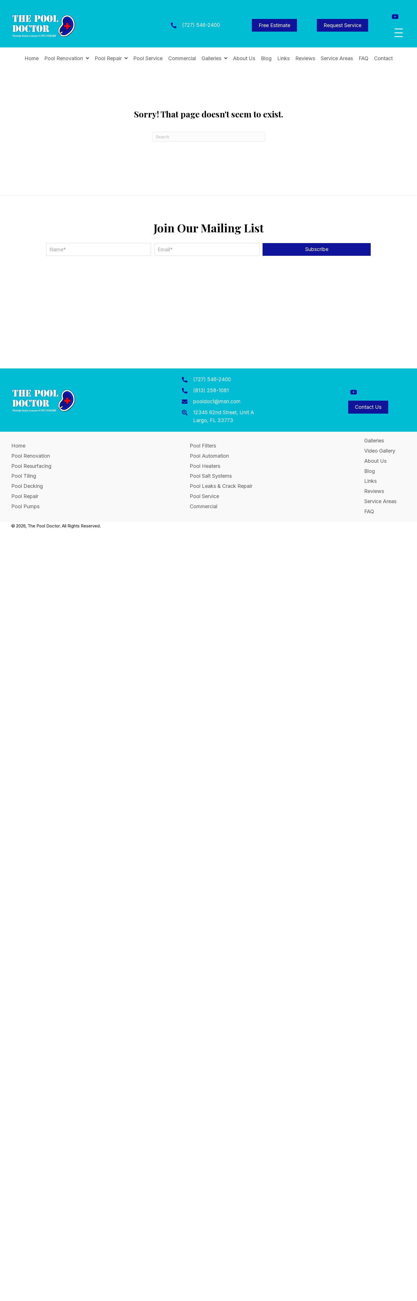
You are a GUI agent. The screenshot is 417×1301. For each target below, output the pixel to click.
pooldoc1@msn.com (217, 401)
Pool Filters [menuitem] (203, 446)
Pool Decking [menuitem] (27, 486)
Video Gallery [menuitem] (379, 451)
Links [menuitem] (370, 481)
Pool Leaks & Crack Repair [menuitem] (221, 486)
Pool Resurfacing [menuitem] (31, 466)
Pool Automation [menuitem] (209, 456)
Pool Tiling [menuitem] (23, 476)
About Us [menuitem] (375, 461)
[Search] (208, 137)
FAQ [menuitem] (369, 511)
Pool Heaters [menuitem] (205, 466)
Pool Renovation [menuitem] (30, 456)
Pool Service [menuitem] (204, 496)
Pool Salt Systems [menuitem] (211, 476)
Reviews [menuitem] (374, 491)
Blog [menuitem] (369, 471)
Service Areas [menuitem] (380, 501)
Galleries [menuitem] (374, 441)
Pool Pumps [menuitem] (25, 506)
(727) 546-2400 (201, 25)
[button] (395, 16)
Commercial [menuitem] (203, 506)
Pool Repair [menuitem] (24, 496)
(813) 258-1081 (211, 390)
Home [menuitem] (18, 446)
